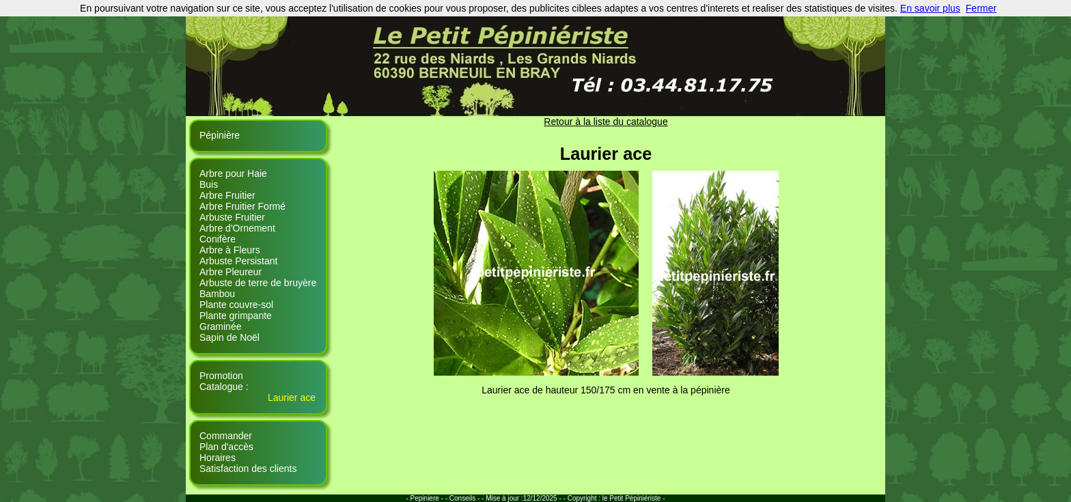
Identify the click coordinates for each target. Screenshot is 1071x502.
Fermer (981, 8)
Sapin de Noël (229, 337)
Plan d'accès (226, 446)
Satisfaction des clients (247, 468)
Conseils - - (467, 498)
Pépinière (219, 135)
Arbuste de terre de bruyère (257, 282)
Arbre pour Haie (233, 173)
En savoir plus (930, 8)
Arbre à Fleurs (229, 250)
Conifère (217, 239)
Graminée (220, 326)
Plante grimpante (235, 315)
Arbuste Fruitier (232, 217)
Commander (225, 435)
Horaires (217, 457)
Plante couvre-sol (236, 304)
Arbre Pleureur (230, 271)
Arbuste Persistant (238, 260)
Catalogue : (224, 386)
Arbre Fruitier (227, 195)
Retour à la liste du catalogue (605, 121)
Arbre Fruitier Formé (242, 206)
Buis (208, 184)
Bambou (217, 293)
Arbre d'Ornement (237, 228)
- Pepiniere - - (427, 498)
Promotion (221, 375)
